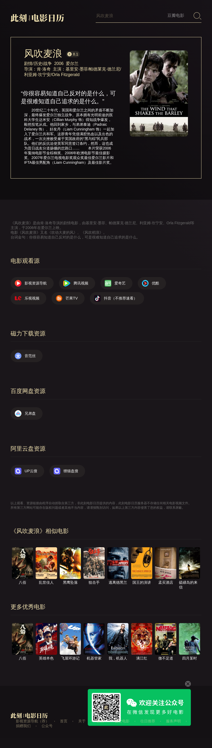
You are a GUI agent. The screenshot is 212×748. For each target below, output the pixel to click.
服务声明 (173, 721)
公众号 (47, 726)
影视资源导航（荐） (32, 721)
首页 (63, 721)
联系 (100, 721)
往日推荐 (147, 721)
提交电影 (122, 721)
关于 (82, 721)
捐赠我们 (23, 726)
